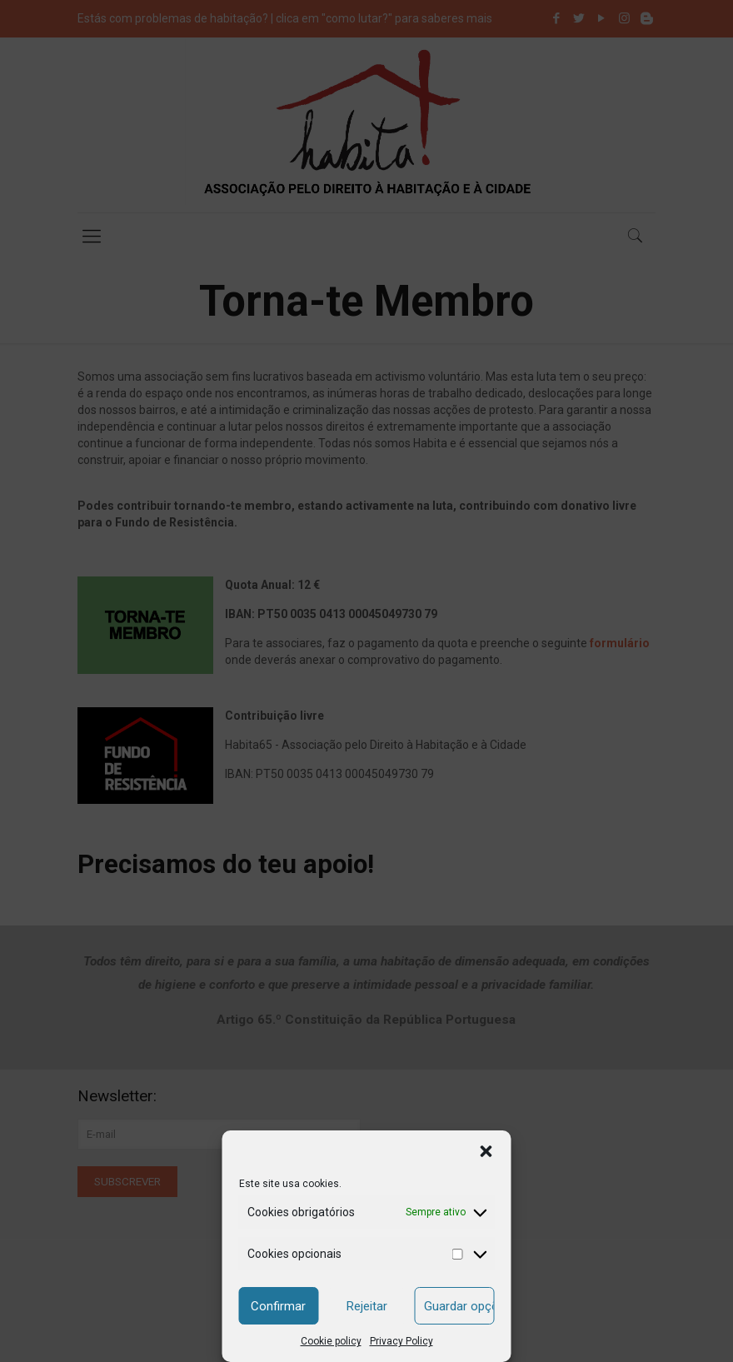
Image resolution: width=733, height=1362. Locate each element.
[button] (486, 1151)
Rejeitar (367, 1306)
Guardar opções (459, 1306)
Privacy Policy (401, 1341)
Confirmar (278, 1306)
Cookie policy (331, 1341)
